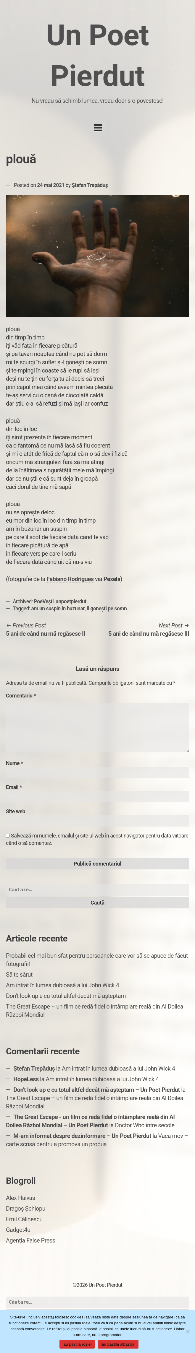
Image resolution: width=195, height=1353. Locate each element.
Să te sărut (19, 974)
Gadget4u (18, 1229)
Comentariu (21, 695)
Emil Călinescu (24, 1219)
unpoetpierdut (71, 601)
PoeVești (44, 601)
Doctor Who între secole (144, 1125)
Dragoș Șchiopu (25, 1208)
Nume (14, 763)
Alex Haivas (20, 1197)
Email (14, 787)
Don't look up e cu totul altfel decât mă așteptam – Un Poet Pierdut (96, 1089)
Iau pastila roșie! (77, 1344)
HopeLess (26, 1079)
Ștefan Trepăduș (90, 185)
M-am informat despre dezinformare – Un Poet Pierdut (82, 1135)
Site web (15, 811)
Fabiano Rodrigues (70, 579)
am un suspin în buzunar (58, 609)
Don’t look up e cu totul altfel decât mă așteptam (66, 995)
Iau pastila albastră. (118, 1344)
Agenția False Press (30, 1240)
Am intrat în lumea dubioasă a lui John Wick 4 (62, 985)
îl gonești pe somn (107, 609)
